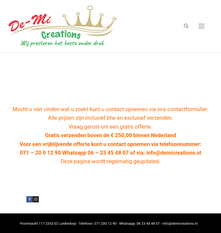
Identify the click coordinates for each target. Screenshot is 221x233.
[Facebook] (29, 199)
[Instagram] (36, 199)
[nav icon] (201, 26)
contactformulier (187, 109)
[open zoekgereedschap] (186, 26)
